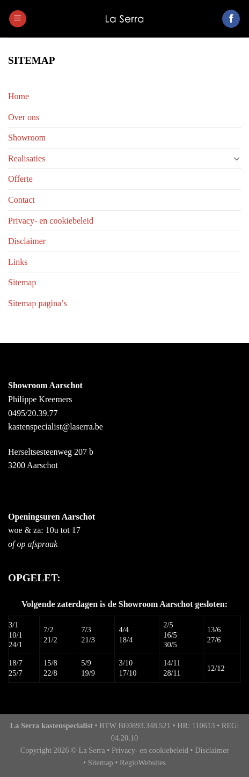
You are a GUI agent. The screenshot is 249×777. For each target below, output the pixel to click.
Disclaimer (27, 241)
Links (17, 262)
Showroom (27, 137)
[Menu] (17, 19)
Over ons (23, 117)
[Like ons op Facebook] (231, 19)
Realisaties (26, 158)
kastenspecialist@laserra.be (55, 426)
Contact (21, 199)
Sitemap (22, 282)
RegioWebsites (143, 762)
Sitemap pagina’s (37, 303)
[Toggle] (236, 158)
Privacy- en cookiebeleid (50, 220)
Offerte (20, 178)
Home (18, 96)
